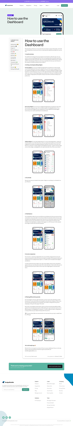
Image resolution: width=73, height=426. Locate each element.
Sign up (47, 1)
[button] (41, 5)
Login (58, 5)
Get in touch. (34, 356)
